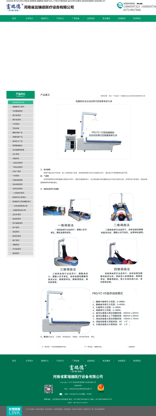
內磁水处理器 (39, 409)
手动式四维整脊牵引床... (59, 347)
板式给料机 (48, 409)
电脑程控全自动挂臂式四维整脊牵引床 (133, 96)
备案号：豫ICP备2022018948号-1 (78, 402)
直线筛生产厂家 (88, 409)
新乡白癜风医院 (100, 409)
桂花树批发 (67, 409)
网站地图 (138, 4)
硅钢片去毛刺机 (77, 409)
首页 (110, 96)
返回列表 (132, 347)
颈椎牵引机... (98, 347)
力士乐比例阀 (30, 409)
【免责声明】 (78, 385)
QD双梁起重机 (58, 409)
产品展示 (116, 96)
